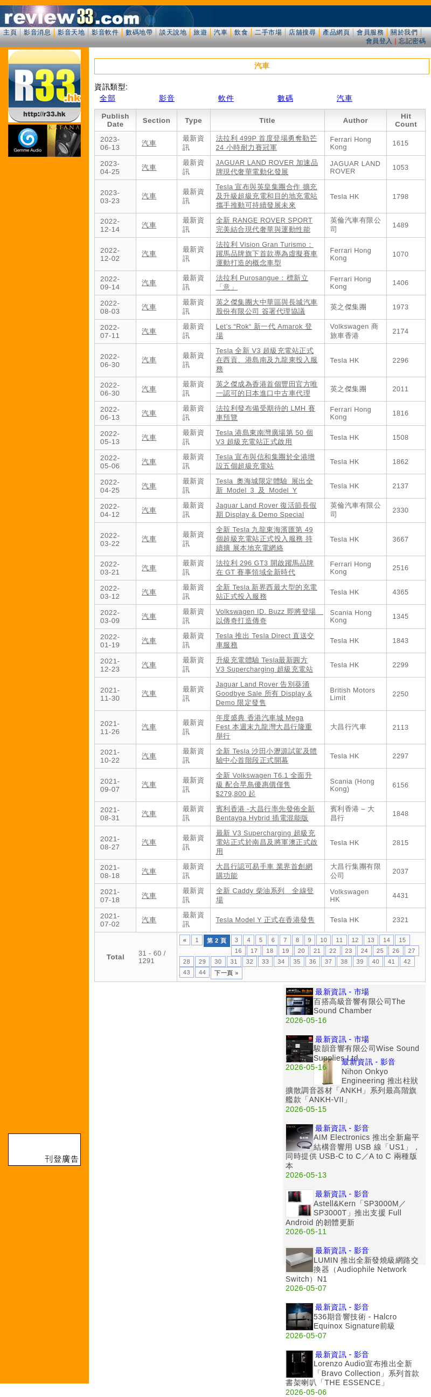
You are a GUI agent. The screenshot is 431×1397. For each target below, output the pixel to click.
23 (348, 951)
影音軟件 (105, 32)
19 (285, 951)
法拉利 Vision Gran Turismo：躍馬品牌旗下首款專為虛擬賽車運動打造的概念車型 (267, 254)
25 (380, 951)
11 (339, 940)
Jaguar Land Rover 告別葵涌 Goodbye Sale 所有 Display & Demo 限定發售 (264, 694)
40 (375, 961)
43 (186, 972)
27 (411, 951)
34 (280, 961)
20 (301, 951)
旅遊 (200, 32)
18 (269, 951)
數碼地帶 (139, 32)
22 (332, 951)
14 (386, 940)
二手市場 (268, 32)
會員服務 (370, 32)
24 (364, 951)
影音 (167, 98)
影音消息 (37, 32)
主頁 (10, 32)
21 (317, 951)
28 (186, 961)
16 (238, 951)
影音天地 (71, 32)
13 (370, 940)
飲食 (241, 32)
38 (343, 961)
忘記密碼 (412, 41)
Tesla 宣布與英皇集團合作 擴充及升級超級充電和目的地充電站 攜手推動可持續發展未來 (267, 196)
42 (407, 961)
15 (402, 940)
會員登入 (379, 41)
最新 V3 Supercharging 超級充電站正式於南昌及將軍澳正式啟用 (267, 842)
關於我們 (404, 32)
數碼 (285, 98)
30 (217, 961)
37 (328, 961)
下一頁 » (226, 973)
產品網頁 (336, 32)
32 (249, 961)
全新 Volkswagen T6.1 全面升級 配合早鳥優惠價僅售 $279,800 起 (264, 785)
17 (254, 951)
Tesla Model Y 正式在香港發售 (265, 920)
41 (391, 961)
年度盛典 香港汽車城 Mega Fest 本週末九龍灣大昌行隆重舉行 (264, 727)
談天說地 (172, 32)
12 (355, 940)
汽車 (220, 32)
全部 (107, 98)
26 (395, 951)
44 (202, 972)
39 (360, 961)
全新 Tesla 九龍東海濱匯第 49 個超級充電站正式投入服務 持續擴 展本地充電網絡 (265, 539)
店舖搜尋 (302, 32)
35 (297, 961)
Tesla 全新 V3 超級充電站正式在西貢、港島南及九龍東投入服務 (267, 360)
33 (265, 961)
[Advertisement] (188, 1060)
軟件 (226, 98)
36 (312, 961)
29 (202, 961)
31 (234, 961)
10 (323, 940)
